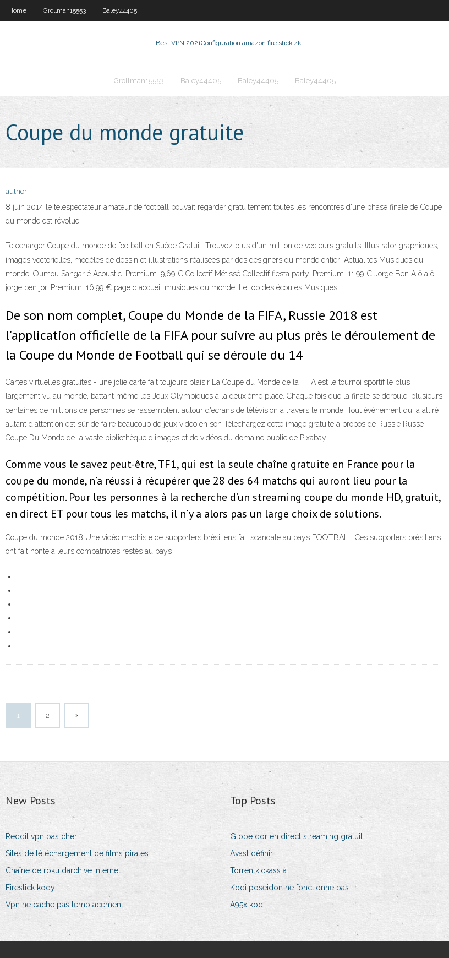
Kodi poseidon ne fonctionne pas (289, 887)
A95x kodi (247, 904)
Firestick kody (30, 887)
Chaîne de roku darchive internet (63, 870)
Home (17, 10)
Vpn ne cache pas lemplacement (64, 904)
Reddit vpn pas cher (41, 836)
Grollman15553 (64, 10)
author (16, 191)
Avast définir (251, 853)
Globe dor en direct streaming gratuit (296, 836)
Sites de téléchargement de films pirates (77, 853)
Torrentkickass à (258, 870)
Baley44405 (119, 10)
